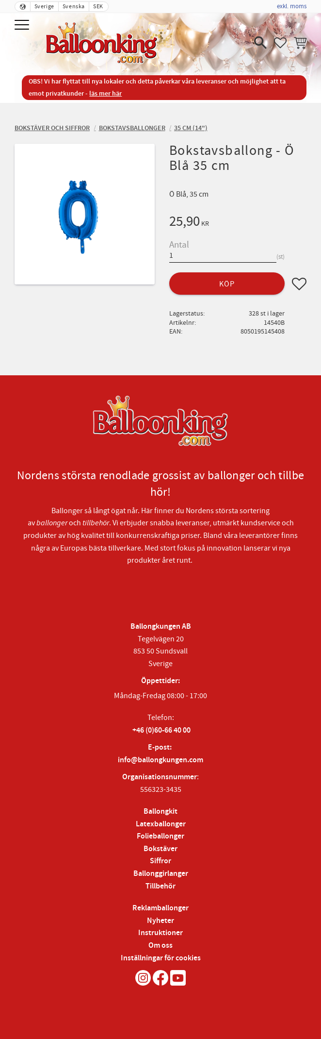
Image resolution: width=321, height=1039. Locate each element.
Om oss (160, 945)
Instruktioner (160, 933)
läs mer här (105, 93)
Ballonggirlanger (160, 874)
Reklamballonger (160, 908)
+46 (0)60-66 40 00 (161, 730)
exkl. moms (291, 6)
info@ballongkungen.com (160, 760)
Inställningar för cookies (161, 958)
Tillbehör (160, 886)
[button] (23, 25)
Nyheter (160, 921)
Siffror (160, 861)
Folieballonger (160, 836)
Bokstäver (160, 849)
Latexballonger (161, 824)
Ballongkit (160, 811)
